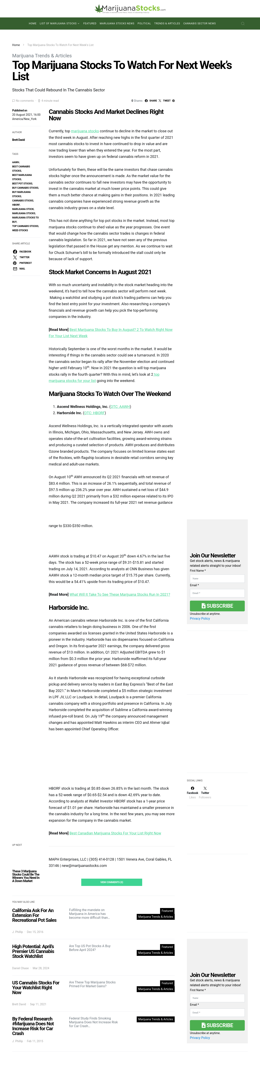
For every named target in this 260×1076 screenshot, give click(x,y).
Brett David (18, 139)
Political (144, 23)
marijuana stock (23, 209)
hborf (16, 204)
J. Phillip (17, 932)
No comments (25, 100)
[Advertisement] (217, 736)
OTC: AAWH (120, 406)
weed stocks (20, 230)
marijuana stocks (85, 131)
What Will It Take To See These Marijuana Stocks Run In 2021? (119, 594)
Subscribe (217, 606)
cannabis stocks (22, 200)
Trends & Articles (167, 23)
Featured (89, 23)
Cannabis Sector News (199, 23)
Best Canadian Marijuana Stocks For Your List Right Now (115, 833)
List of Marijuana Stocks (58, 23)
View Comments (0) (111, 882)
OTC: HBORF (94, 413)
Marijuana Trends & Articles (42, 56)
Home (33, 23)
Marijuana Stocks (23, 213)
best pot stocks (22, 183)
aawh (15, 162)
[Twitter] (205, 793)
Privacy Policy (200, 618)
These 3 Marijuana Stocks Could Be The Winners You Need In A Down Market (25, 876)
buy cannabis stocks (25, 187)
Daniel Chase (20, 968)
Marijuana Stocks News (117, 23)
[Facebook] (192, 793)
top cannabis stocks (25, 226)
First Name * (198, 570)
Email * (194, 585)
